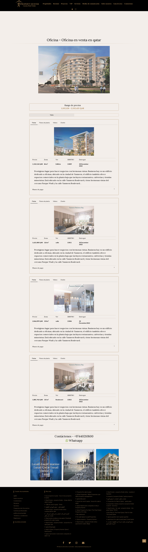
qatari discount (80, 499)
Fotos (34, 122)
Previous (41, 73)
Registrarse (17, 518)
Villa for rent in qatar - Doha (53, 504)
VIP (71, 4)
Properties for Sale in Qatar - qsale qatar (118, 501)
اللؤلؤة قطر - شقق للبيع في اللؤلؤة (55, 507)
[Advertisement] (74, 22)
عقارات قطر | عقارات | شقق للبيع (116, 499)
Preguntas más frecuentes (21, 508)
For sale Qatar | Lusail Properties (85, 517)
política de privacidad (20, 513)
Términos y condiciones (21, 515)
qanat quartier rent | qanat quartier (117, 517)
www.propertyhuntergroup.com (83, 546)
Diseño (63, 122)
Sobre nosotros (18, 498)
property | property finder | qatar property (119, 496)
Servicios (77, 4)
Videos (55, 122)
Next (107, 73)
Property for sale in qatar (83, 492)
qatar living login (50, 527)
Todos (52, 115)
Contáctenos (17, 501)
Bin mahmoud (80, 514)
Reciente (16, 503)
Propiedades (47, 4)
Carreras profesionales (20, 510)
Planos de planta (44, 122)
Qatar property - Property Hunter (86, 519)
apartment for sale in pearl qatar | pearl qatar (120, 519)
